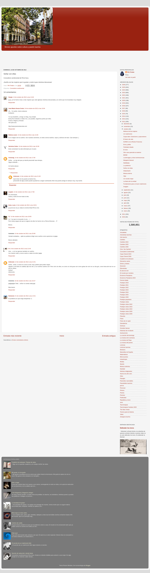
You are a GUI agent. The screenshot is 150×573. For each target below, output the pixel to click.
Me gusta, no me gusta (18, 472)
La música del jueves (126, 342)
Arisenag (11, 157)
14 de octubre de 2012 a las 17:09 (24, 192)
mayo (125, 200)
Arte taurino (123, 237)
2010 (124, 217)
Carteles (122, 239)
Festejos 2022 (124, 287)
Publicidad (123, 397)
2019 (124, 103)
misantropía (123, 359)
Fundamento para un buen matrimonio (134, 184)
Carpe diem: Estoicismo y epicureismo (134, 136)
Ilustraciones (124, 333)
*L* (9, 216)
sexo (121, 402)
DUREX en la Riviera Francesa (132, 142)
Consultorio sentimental (17, 88)
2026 (124, 84)
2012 (124, 121)
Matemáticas (124, 354)
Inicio (62, 336)
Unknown (16, 176)
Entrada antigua (109, 336)
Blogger (88, 565)
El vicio (125, 149)
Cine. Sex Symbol (125, 249)
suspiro (10, 192)
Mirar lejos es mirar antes (19, 513)
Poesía (122, 393)
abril (125, 203)
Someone (11, 296)
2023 (124, 92)
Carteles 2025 (124, 244)
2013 (124, 119)
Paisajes (122, 378)
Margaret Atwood (128, 160)
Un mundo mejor (128, 178)
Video (121, 414)
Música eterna (127, 173)
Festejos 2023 (124, 290)
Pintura (122, 390)
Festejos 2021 (124, 285)
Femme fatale (124, 280)
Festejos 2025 (124, 294)
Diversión (123, 266)
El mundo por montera (126, 273)
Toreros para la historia (127, 412)
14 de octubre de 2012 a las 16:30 (29, 146)
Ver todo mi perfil (130, 77)
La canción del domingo (127, 335)
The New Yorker (125, 409)
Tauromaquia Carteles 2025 (128, 407)
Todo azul (15, 533)
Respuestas (14, 172)
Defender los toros (127, 428)
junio (125, 198)
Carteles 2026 (124, 247)
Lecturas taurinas (125, 347)
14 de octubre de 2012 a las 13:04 (34, 108)
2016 (124, 111)
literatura (122, 349)
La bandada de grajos (18, 503)
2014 (124, 116)
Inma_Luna (12, 205)
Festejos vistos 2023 (126, 306)
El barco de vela (128, 139)
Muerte (122, 364)
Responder (11, 102)
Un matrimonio (127, 134)
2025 (124, 87)
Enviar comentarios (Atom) (20, 340)
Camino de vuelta (17, 523)
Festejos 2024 (124, 292)
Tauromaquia (124, 405)
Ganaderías (123, 323)
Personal (122, 388)
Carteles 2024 (124, 242)
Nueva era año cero (126, 373)
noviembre (127, 126)
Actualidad (123, 232)
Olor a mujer (15, 482)
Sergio (10, 97)
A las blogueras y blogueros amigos (22, 492)
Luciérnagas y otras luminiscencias (133, 157)
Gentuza (122, 326)
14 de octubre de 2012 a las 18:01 (26, 205)
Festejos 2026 (124, 297)
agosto (126, 192)
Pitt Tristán (130, 72)
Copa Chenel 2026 (125, 256)
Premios (122, 395)
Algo (124, 176)
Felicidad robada (128, 147)
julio (125, 195)
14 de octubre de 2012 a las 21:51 (25, 262)
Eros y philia (127, 144)
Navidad (122, 369)
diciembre (127, 123)
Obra (121, 376)
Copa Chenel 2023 (125, 254)
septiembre (127, 190)
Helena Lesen (12, 135)
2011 (124, 214)
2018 (124, 105)
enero (126, 211)
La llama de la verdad (129, 181)
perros (122, 385)
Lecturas (122, 345)
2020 (124, 100)
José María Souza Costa (16, 108)
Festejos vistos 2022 (126, 304)
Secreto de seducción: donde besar (22, 553)
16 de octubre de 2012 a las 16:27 (25, 281)
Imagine (125, 186)
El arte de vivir (124, 270)
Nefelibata (126, 163)
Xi (9, 248)
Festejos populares (125, 299)
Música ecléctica (125, 366)
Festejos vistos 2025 (126, 311)
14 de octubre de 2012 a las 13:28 (28, 135)
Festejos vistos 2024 (126, 309)
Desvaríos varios (125, 261)
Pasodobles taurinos (126, 383)
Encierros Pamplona (126, 275)
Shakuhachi (126, 171)
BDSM (125, 155)
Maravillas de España (126, 352)
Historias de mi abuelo (126, 330)
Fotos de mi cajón (125, 321)
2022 (124, 95)
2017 (124, 108)
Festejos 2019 (124, 282)
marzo (126, 205)
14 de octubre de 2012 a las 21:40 (30, 176)
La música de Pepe (126, 340)
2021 (124, 98)
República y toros (125, 400)
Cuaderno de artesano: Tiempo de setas (24, 462)
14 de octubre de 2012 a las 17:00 (25, 157)
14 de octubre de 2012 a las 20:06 (25, 233)
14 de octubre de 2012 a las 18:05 (21, 216)
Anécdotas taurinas (126, 235)
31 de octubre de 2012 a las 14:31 (25, 296)
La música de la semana (127, 338)
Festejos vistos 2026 (126, 314)
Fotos (121, 318)
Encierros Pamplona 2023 (128, 278)
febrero (126, 208)
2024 (124, 90)
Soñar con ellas (128, 168)
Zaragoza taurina (125, 417)
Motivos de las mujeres (130, 131)
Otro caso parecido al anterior (132, 152)
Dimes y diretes (124, 263)
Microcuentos (124, 357)
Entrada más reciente (13, 336)
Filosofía (122, 316)
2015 (124, 113)
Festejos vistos (124, 302)
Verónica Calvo (13, 146)
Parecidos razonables (126, 381)
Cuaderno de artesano (126, 259)
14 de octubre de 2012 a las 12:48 (23, 97)
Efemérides (123, 268)
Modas (122, 361)
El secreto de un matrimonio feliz (21, 543)
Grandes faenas (125, 328)
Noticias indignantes (126, 371)
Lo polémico (127, 165)
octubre (126, 129)
